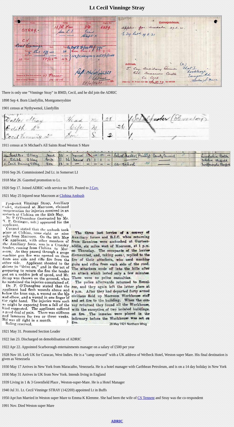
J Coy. (94, 188)
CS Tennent (146, 398)
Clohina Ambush (72, 196)
